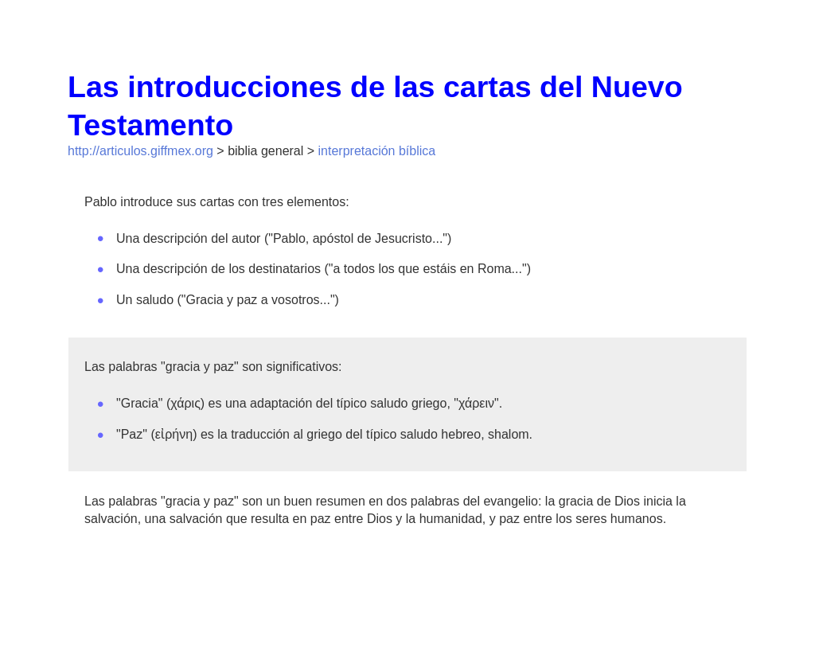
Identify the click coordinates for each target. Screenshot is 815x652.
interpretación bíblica (377, 151)
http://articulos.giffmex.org (140, 151)
